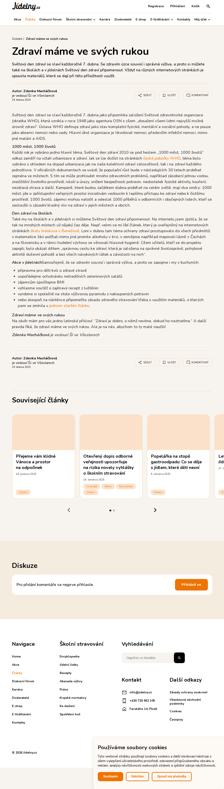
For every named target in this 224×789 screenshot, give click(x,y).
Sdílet (145, 95)
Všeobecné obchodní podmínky (185, 702)
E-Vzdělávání (161, 19)
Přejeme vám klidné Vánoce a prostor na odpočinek (36, 461)
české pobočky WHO (161, 158)
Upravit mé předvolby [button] (171, 776)
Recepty (65, 673)
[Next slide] (155, 510)
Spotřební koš (70, 714)
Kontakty (183, 19)
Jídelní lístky (69, 665)
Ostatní (23, 492)
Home (16, 656)
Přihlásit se (191, 584)
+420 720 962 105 (138, 700)
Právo (64, 689)
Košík (196, 6)
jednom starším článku (69, 305)
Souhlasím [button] (110, 776)
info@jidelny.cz (137, 692)
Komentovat (197, 95)
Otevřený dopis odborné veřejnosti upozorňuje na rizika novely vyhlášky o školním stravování (108, 464)
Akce (17, 19)
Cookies (176, 711)
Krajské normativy (73, 698)
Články (30, 19)
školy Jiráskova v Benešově (54, 231)
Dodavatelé (123, 19)
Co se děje (91, 486)
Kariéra (104, 19)
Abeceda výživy (71, 681)
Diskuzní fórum (50, 19)
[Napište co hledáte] (153, 657)
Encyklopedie (69, 656)
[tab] (110, 510)
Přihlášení (177, 6)
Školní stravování (80, 19)
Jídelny (108, 486)
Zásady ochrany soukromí (188, 692)
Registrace (156, 6)
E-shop (141, 19)
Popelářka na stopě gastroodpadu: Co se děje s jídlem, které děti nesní (176, 461)
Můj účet (202, 19)
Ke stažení (67, 706)
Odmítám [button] (137, 776)
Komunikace (126, 486)
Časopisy (176, 719)
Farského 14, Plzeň (139, 709)
